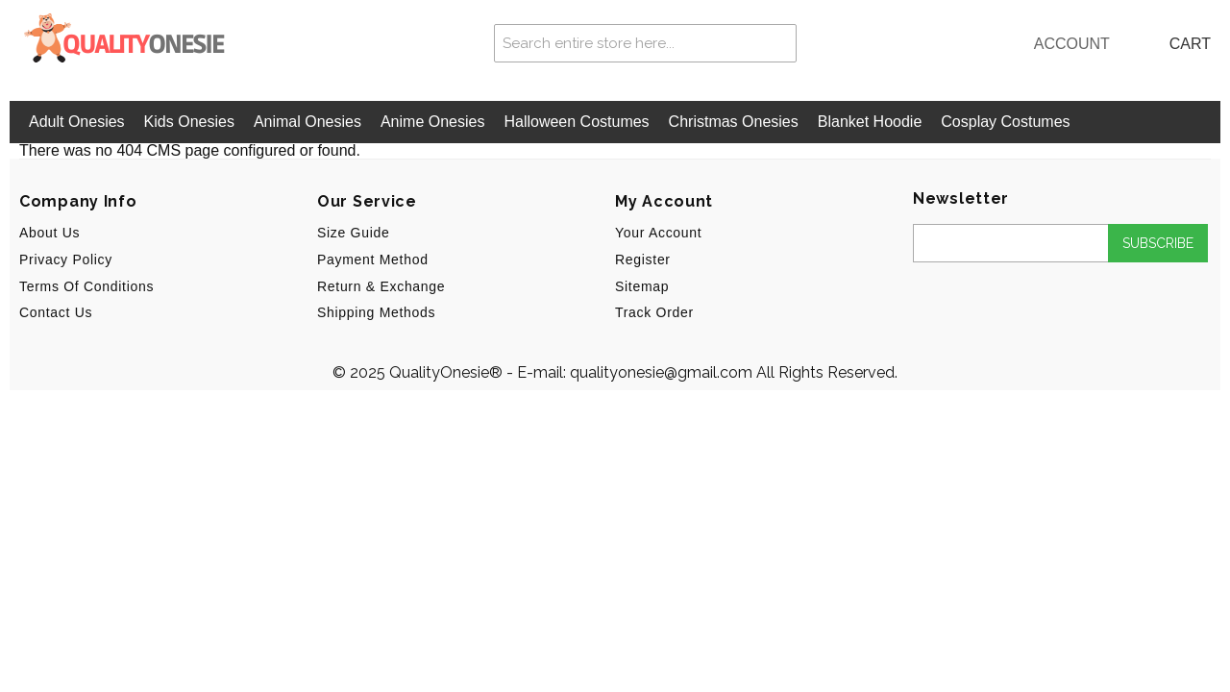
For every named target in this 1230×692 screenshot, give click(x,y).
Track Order (654, 312)
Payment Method (373, 259)
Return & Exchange (381, 286)
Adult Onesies (77, 121)
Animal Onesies (307, 121)
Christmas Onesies (734, 121)
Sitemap (642, 286)
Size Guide (353, 232)
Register (643, 259)
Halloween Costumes (576, 121)
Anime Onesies (433, 121)
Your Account (658, 232)
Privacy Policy (65, 259)
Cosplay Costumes (1005, 121)
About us (49, 232)
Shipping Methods (376, 312)
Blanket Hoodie (870, 121)
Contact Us (55, 312)
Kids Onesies (189, 121)
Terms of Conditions (86, 286)
